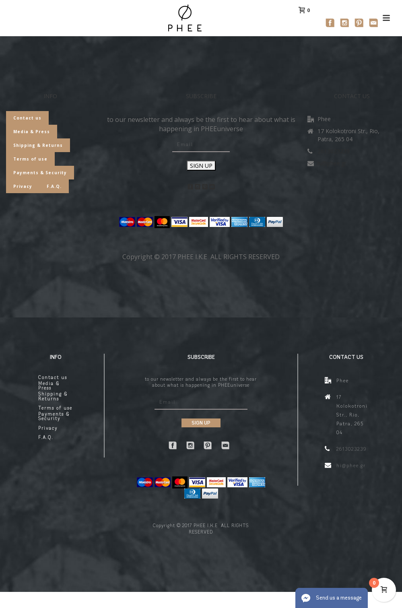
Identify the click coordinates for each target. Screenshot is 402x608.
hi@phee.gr (331, 163)
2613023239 (333, 151)
